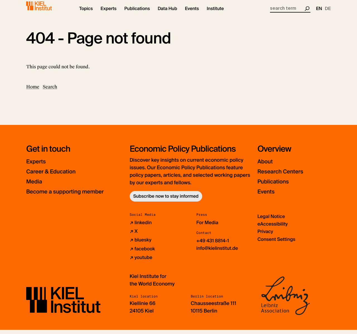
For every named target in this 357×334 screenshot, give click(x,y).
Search (50, 92)
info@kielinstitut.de (218, 253)
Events (267, 196)
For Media (208, 227)
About (266, 166)
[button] (86, 13)
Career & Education (56, 176)
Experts (38, 166)
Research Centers (285, 176)
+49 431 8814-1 (213, 245)
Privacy (265, 236)
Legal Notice (272, 221)
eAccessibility (273, 228)
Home (32, 92)
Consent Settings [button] (277, 243)
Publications (276, 186)
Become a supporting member (73, 196)
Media (36, 186)
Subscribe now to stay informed (166, 201)
